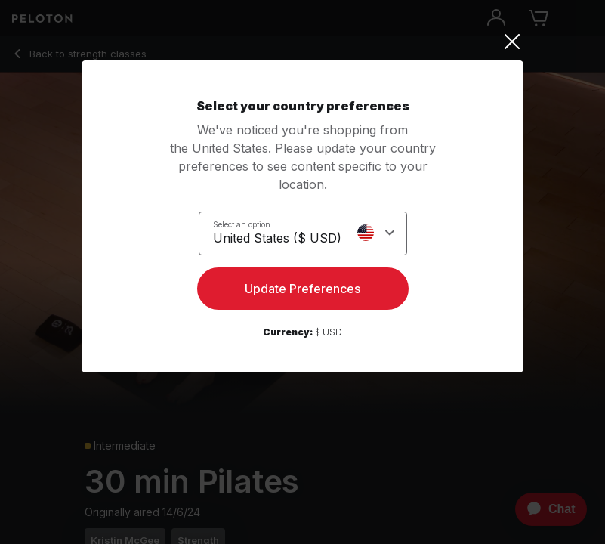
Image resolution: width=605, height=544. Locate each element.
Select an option (241, 224)
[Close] (302, 41)
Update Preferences (302, 288)
